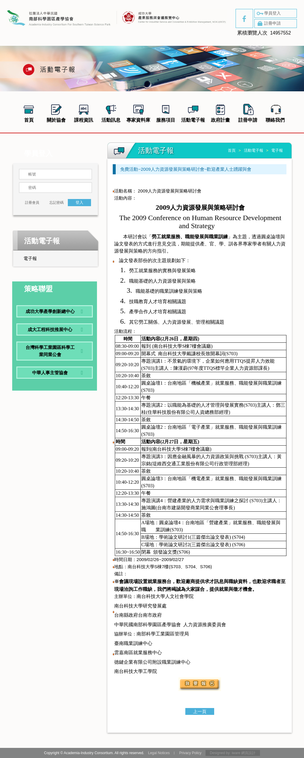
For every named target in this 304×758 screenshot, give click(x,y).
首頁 (29, 112)
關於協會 (56, 112)
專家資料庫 (138, 112)
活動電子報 (193, 112)
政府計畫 (220, 112)
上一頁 (199, 711)
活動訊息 (110, 112)
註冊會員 (32, 203)
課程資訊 (83, 112)
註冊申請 (268, 23)
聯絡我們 (275, 112)
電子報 (30, 258)
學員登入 (268, 13)
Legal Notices (159, 753)
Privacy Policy (190, 753)
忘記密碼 (56, 203)
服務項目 (165, 112)
